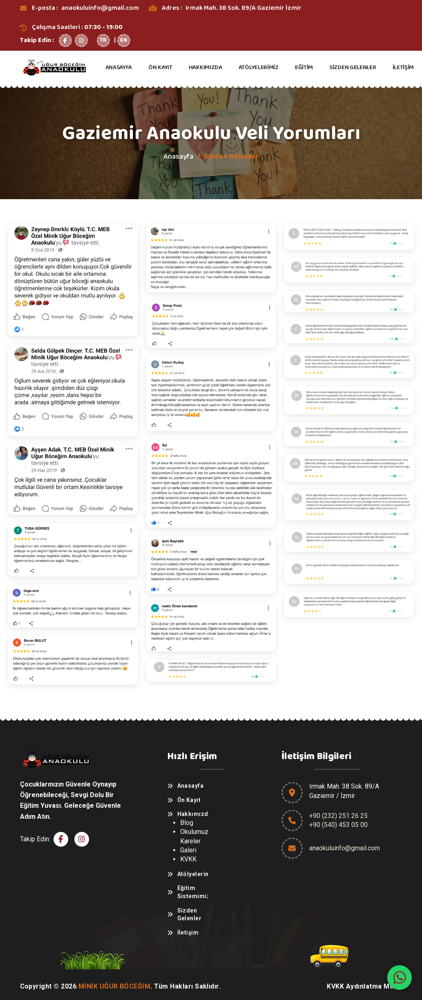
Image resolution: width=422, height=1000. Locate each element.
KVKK (188, 859)
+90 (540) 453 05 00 (338, 825)
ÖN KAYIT (160, 67)
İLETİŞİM (403, 67)
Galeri (188, 850)
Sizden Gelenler (189, 914)
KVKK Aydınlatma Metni (364, 986)
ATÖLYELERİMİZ (259, 67)
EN (123, 40)
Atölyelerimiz (192, 874)
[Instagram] (81, 40)
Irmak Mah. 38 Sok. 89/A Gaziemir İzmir (243, 8)
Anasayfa (178, 156)
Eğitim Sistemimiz (192, 892)
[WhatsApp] (399, 977)
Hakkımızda (192, 814)
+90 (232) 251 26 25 (338, 816)
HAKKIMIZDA (205, 67)
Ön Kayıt (189, 800)
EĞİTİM (304, 67)
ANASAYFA (118, 67)
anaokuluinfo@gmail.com (100, 8)
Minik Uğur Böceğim (114, 986)
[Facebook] (65, 40)
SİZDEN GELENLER (352, 67)
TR (103, 40)
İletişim (188, 932)
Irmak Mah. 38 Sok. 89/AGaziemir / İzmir (344, 790)
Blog (186, 823)
